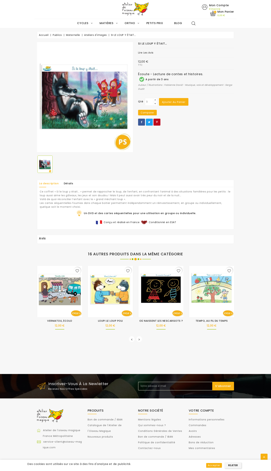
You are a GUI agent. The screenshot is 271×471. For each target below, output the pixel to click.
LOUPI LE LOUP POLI (110, 321)
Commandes (197, 425)
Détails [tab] (68, 183)
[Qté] (149, 102)
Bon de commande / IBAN (105, 419)
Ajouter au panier (173, 102)
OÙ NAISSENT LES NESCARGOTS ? (161, 321)
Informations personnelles (207, 419)
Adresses (195, 437)
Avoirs (193, 431)
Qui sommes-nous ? (152, 425)
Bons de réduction (201, 442)
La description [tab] (49, 183)
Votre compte (201, 410)
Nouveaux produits (100, 437)
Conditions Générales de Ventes (160, 431)
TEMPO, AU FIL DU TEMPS (212, 321)
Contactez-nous (149, 448)
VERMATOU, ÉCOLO (59, 321)
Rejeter (233, 465)
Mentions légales (149, 419)
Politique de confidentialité (156, 442)
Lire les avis (145, 53)
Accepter (214, 465)
